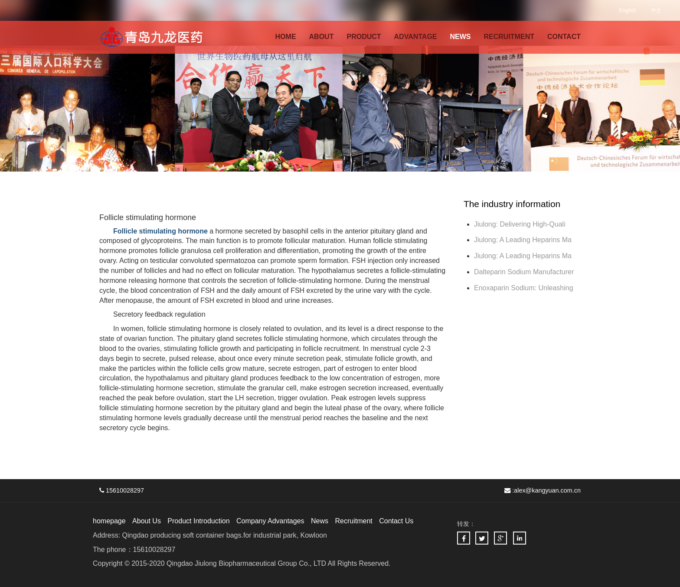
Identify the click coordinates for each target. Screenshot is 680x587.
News (319, 521)
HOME (285, 36)
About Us (146, 521)
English (627, 10)
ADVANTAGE (415, 36)
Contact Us (396, 521)
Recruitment (353, 521)
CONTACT (564, 36)
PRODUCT (364, 36)
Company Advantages (270, 521)
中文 (656, 10)
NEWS (460, 36)
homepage (109, 521)
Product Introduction (198, 521)
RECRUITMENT (509, 36)
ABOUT (321, 36)
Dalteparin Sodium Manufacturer (524, 272)
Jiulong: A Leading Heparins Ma (523, 239)
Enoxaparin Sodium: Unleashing (524, 288)
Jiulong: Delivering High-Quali (520, 224)
